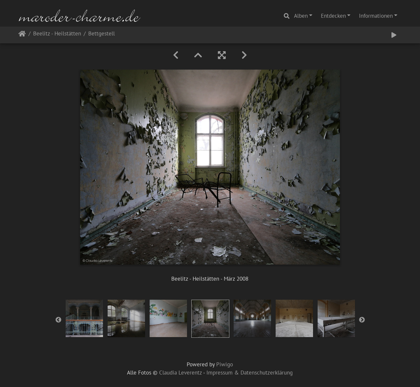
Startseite (22, 35)
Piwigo (224, 364)
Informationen (376, 15)
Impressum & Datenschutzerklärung (249, 372)
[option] (84, 318)
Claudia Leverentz (180, 372)
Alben (301, 15)
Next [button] (362, 320)
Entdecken (333, 15)
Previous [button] (58, 320)
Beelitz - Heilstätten (57, 34)
